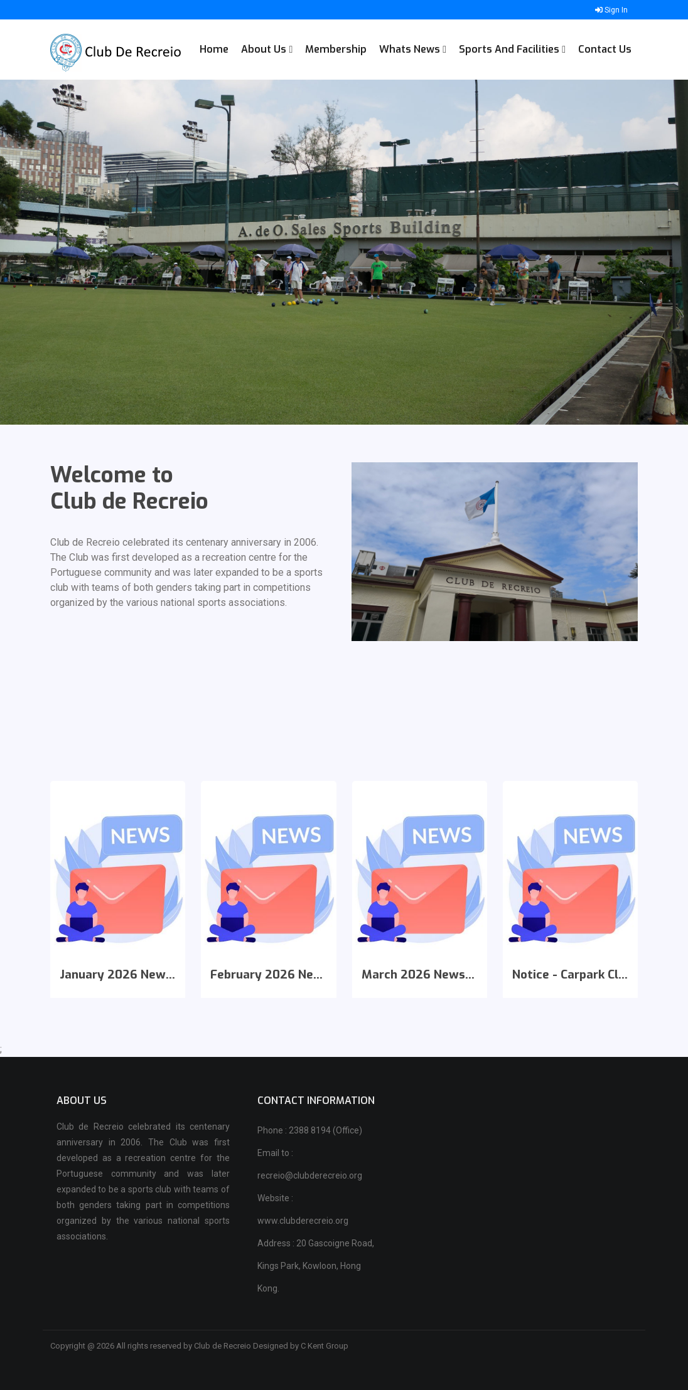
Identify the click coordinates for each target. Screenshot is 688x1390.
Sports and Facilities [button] (512, 49)
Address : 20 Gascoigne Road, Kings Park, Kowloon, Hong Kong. (315, 1265)
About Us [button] (267, 49)
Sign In (611, 10)
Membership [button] (336, 49)
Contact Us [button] (605, 49)
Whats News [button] (412, 49)
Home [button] (214, 49)
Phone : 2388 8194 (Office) (309, 1130)
